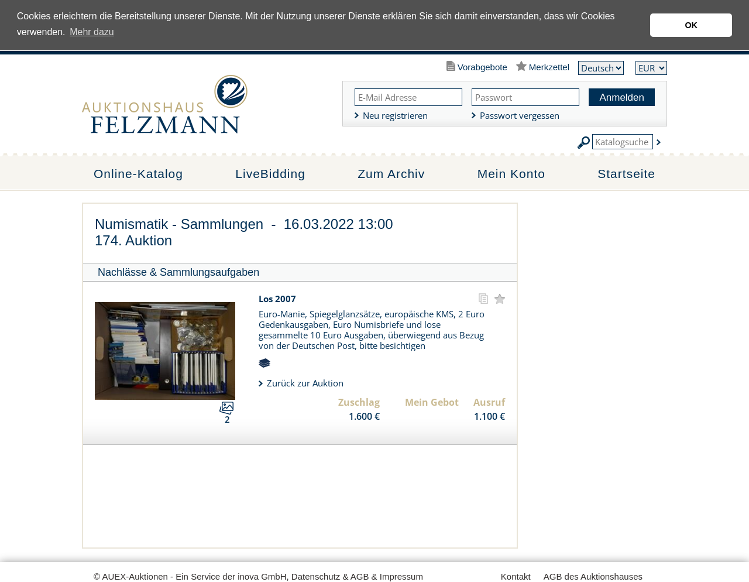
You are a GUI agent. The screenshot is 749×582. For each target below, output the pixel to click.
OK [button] (691, 25)
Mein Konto (511, 173)
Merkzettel (549, 67)
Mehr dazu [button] (92, 32)
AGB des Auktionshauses (593, 576)
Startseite (626, 173)
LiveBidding (270, 173)
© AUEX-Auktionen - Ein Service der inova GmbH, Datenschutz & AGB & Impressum (258, 576)
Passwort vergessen (519, 115)
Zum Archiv (391, 173)
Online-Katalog (138, 173)
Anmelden (621, 97)
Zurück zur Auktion (305, 383)
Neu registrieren (395, 115)
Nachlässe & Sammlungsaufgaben (178, 272)
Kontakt (516, 576)
